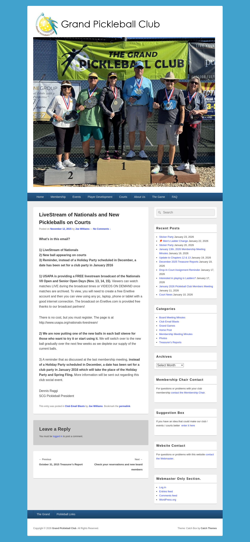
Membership (58, 196)
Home (40, 196)
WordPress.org (167, 499)
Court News (165, 294)
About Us (139, 196)
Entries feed (166, 491)
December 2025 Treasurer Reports (178, 261)
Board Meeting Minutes (172, 317)
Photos (163, 338)
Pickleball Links (66, 514)
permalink (124, 406)
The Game (158, 196)
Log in (162, 487)
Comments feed (168, 495)
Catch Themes (209, 528)
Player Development (100, 196)
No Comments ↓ (102, 229)
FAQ (174, 196)
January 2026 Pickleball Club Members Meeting (186, 286)
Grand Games (167, 325)
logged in (57, 436)
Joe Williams (82, 229)
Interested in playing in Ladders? (177, 278)
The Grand (43, 514)
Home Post (165, 330)
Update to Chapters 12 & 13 (175, 257)
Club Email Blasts (75, 406)
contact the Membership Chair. (188, 392)
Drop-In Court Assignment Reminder (179, 269)
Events (76, 196)
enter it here (188, 425)
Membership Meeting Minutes (176, 334)
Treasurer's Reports (170, 342)
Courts (123, 196)
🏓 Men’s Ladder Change (173, 240)
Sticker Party (166, 236)
